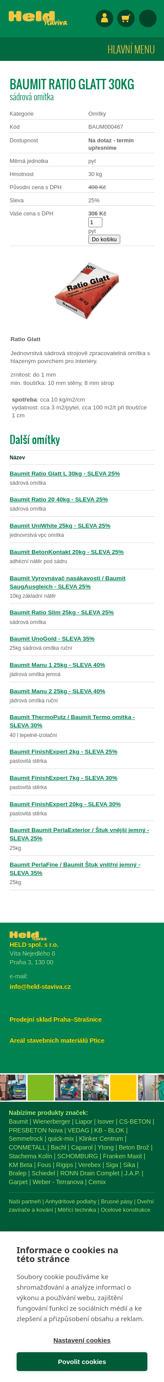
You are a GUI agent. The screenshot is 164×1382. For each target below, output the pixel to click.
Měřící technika (77, 1209)
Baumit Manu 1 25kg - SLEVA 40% (57, 665)
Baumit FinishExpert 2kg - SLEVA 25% (64, 751)
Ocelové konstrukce (125, 1209)
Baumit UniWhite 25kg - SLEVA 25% (60, 525)
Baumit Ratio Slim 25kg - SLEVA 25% (62, 612)
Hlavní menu (131, 49)
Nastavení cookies (82, 1340)
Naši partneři (25, 1201)
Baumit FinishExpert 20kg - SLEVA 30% (65, 804)
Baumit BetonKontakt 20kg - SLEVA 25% (67, 552)
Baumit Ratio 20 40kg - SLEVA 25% (59, 499)
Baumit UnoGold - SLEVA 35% (52, 638)
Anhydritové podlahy (70, 1201)
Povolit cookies (82, 1361)
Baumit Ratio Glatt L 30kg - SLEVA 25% (65, 473)
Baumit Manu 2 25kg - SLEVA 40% (57, 691)
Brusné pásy (117, 1201)
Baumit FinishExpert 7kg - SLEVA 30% (64, 778)
